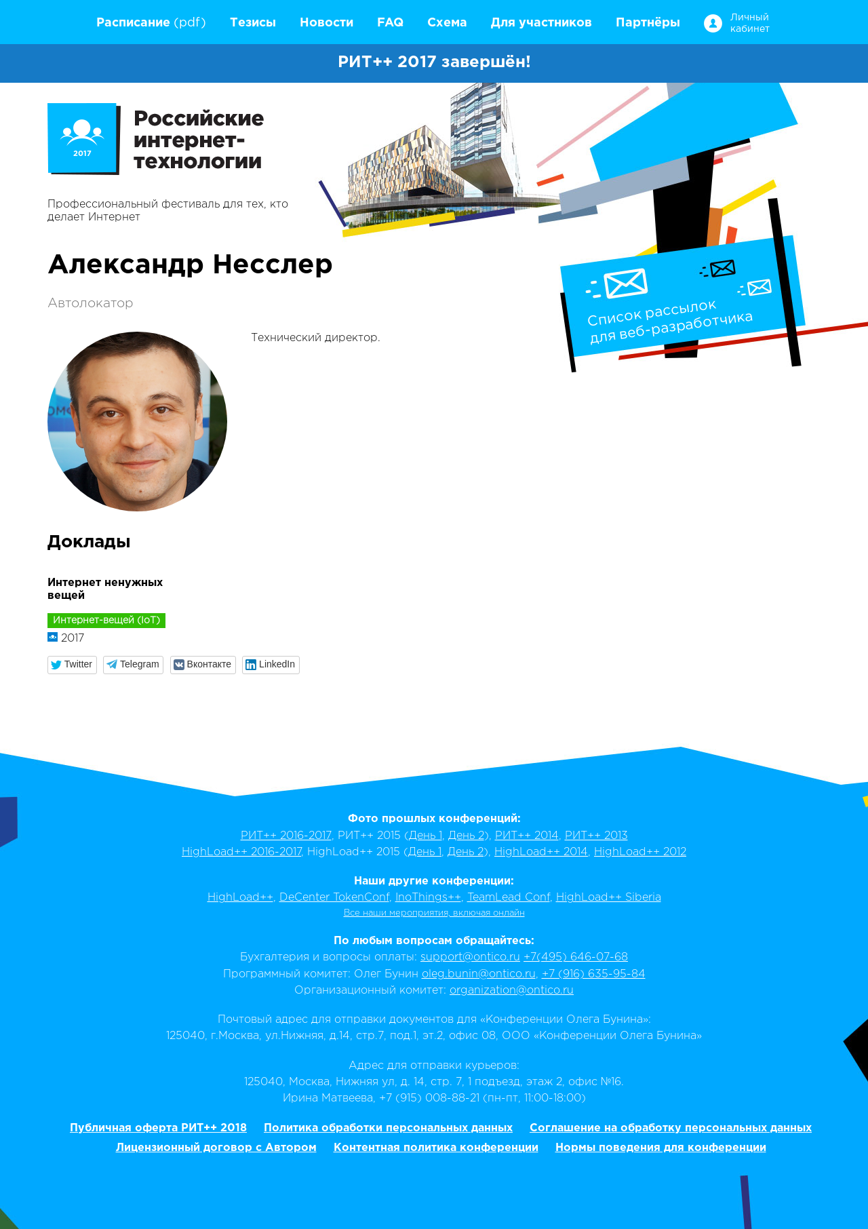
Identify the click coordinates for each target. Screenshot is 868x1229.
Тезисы (253, 23)
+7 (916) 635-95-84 (594, 974)
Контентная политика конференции (436, 1148)
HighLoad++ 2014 (541, 852)
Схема (447, 23)
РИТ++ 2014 (527, 836)
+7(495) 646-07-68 (576, 957)
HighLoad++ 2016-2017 (241, 852)
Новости (326, 23)
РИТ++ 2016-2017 (286, 836)
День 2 (466, 836)
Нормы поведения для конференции (660, 1148)
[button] (72, 665)
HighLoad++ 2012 (640, 852)
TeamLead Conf (508, 898)
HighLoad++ (240, 898)
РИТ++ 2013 (596, 836)
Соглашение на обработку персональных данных (671, 1128)
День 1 (425, 836)
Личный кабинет (749, 23)
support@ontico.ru (470, 957)
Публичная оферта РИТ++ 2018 (158, 1128)
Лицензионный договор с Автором (216, 1148)
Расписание (133, 23)
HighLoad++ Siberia (608, 898)
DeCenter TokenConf (334, 898)
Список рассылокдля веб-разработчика (670, 321)
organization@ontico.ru (512, 991)
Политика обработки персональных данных (388, 1128)
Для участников (541, 23)
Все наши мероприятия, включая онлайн (434, 913)
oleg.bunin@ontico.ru (479, 974)
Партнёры (648, 23)
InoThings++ (428, 898)
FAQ (390, 23)
